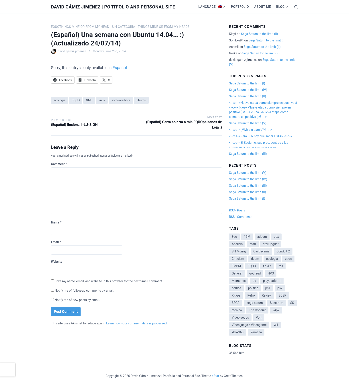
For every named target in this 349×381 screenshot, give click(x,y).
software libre (120, 100)
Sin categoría (123, 27)
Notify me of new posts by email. (77, 300)
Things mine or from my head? (163, 27)
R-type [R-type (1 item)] (236, 295)
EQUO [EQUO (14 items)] (252, 266)
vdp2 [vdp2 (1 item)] (276, 310)
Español (120, 67)
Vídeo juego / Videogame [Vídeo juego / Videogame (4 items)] (249, 325)
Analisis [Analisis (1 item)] (237, 244)
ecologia (59, 100)
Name (56, 222)
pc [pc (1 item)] (254, 281)
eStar (215, 376)
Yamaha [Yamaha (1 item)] (256, 332)
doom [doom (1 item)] (255, 258)
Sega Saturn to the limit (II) (259, 34)
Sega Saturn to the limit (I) (247, 83)
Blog (280, 6)
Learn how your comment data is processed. (137, 323)
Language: (210, 6)
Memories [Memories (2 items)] (239, 281)
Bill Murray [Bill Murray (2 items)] (239, 251)
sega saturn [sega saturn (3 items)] (254, 303)
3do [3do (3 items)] (234, 236)
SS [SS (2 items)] (292, 303)
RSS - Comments (240, 217)
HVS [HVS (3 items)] (271, 273)
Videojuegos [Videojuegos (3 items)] (240, 317)
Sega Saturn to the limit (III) (248, 154)
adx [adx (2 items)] (276, 236)
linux (102, 100)
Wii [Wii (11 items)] (276, 325)
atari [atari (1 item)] (253, 244)
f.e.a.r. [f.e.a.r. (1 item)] (267, 266)
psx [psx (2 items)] (279, 288)
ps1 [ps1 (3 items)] (267, 288)
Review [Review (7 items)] (267, 295)
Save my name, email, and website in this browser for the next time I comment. (109, 281)
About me (262, 6)
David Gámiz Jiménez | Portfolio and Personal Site (113, 7)
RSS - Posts (237, 210)
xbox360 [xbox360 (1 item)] (237, 332)
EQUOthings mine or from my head (80, 27)
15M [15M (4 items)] (247, 236)
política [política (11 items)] (253, 288)
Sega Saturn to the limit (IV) (248, 90)
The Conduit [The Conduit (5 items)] (257, 310)
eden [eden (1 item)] (288, 258)
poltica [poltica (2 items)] (236, 288)
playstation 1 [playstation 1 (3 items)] (272, 281)
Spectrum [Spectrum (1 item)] (276, 303)
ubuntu (141, 100)
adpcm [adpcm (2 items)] (262, 236)
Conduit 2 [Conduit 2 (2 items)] (283, 251)
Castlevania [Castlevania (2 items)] (261, 251)
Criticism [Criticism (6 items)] (238, 258)
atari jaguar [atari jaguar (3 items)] (270, 244)
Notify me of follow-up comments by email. (84, 290)
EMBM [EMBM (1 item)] (236, 266)
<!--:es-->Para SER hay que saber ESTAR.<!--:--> (260, 136)
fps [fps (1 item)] (280, 266)
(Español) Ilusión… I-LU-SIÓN (74, 125)
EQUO (76, 100)
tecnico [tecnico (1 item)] (237, 310)
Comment (59, 164)
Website (56, 261)
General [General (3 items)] (237, 273)
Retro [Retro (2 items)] (251, 295)
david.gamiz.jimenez (72, 51)
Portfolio (240, 6)
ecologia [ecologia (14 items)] (272, 258)
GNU (89, 100)
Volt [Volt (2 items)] (259, 317)
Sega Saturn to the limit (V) (261, 53)
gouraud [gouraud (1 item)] (255, 273)
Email (56, 242)
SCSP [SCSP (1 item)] (282, 295)
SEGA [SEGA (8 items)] (235, 303)
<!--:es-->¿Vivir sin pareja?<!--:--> (250, 129)
